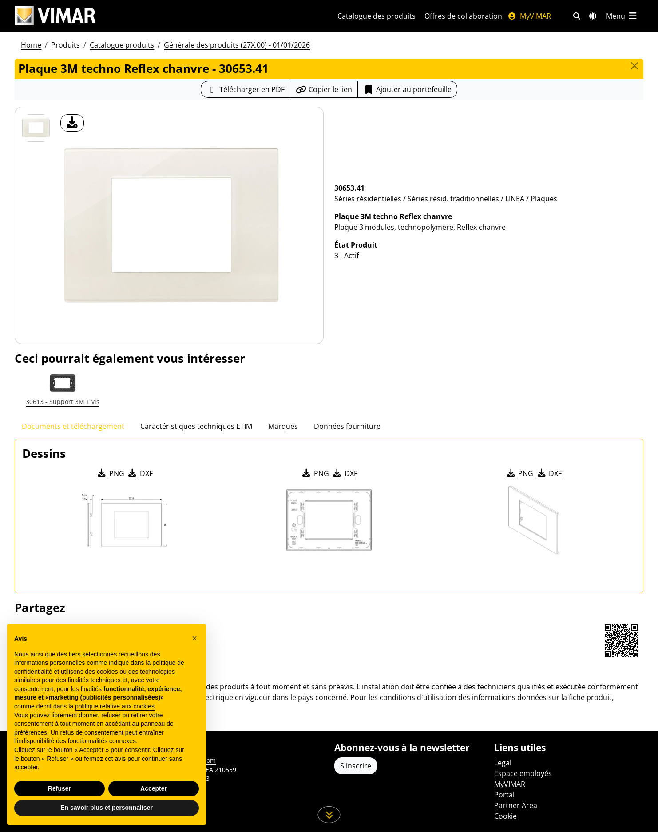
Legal (502, 763)
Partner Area (515, 805)
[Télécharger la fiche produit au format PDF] (245, 89)
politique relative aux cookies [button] (115, 706)
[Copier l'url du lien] (324, 89)
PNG (110, 473)
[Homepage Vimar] (55, 16)
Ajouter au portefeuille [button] (407, 89)
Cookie (505, 816)
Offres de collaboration (463, 16)
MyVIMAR (529, 16)
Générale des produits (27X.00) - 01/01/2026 (237, 45)
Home (31, 45)
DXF (140, 473)
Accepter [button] (153, 788)
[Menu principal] (622, 16)
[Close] (634, 65)
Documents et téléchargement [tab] (73, 426)
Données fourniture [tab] (347, 426)
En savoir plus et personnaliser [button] (106, 807)
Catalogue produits (122, 45)
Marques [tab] (283, 426)
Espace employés (523, 773)
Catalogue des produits (376, 16)
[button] (194, 638)
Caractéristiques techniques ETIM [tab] (196, 426)
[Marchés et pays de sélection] (592, 16)
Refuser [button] (59, 788)
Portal (504, 795)
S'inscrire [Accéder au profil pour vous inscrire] (355, 766)
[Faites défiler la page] (329, 814)
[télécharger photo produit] (72, 123)
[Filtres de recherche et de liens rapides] (576, 16)
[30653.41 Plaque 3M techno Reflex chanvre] (36, 128)
